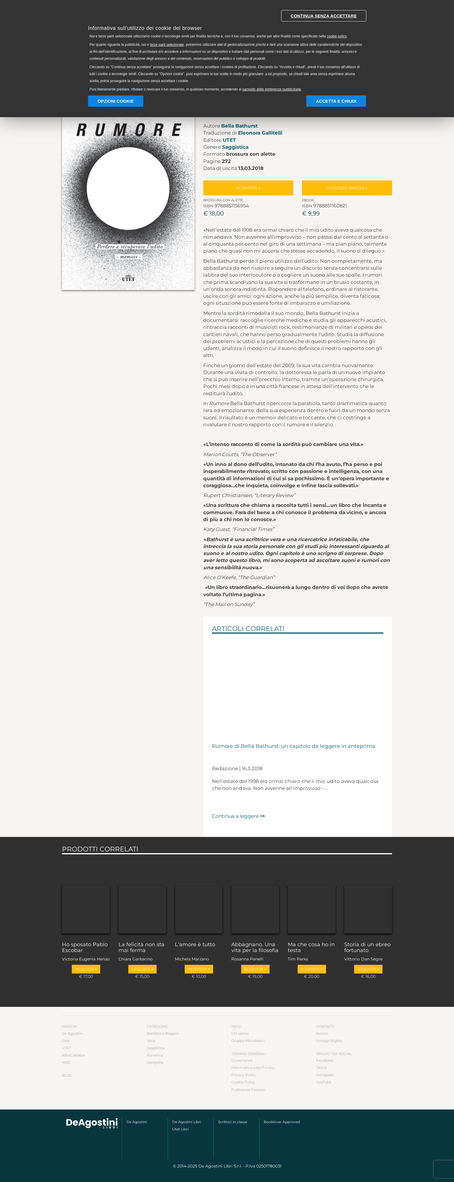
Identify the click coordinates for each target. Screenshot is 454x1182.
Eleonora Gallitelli (260, 133)
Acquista (248, 188)
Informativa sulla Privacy (252, 1067)
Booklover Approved (282, 1122)
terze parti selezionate (167, 45)
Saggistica (235, 147)
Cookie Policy (243, 1082)
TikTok (321, 1067)
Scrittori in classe (232, 1122)
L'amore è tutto (195, 945)
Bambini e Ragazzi (163, 1033)
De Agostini (72, 1033)
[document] (227, 49)
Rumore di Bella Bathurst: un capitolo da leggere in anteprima (293, 746)
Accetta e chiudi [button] (336, 101)
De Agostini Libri (186, 1122)
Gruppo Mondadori (248, 1040)
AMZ (66, 1062)
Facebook (325, 1060)
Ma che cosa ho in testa (311, 947)
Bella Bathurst (239, 126)
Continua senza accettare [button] (324, 15)
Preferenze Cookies (248, 1089)
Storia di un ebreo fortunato (367, 947)
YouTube (323, 1082)
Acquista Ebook (347, 188)
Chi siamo (240, 1033)
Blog (67, 1075)
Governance (241, 1060)
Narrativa (155, 1055)
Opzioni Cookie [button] (116, 101)
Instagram (325, 1075)
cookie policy (337, 36)
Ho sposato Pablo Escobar (85, 947)
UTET (229, 140)
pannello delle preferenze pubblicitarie (271, 89)
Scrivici (322, 1033)
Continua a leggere (238, 816)
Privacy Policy (243, 1075)
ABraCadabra (73, 1055)
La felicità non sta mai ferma (141, 947)
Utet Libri (180, 1129)
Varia (151, 1040)
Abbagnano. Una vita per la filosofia (255, 947)
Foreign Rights (329, 1040)
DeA (65, 1040)
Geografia (155, 1062)
